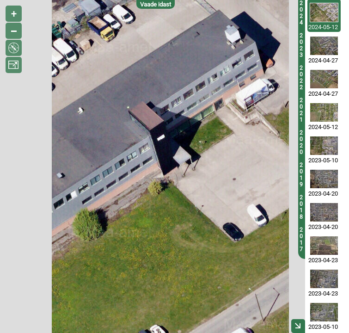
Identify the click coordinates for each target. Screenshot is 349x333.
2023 (301, 45)
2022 (301, 78)
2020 (301, 142)
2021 (301, 110)
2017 (301, 240)
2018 (301, 207)
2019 (301, 175)
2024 (301, 13)
